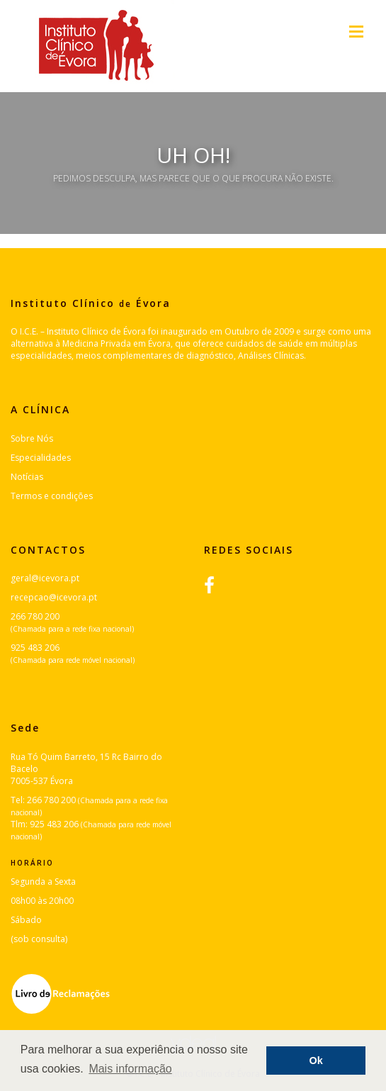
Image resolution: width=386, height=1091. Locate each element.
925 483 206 (35, 648)
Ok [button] (316, 1060)
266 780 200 (35, 616)
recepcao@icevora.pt (54, 597)
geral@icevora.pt (45, 578)
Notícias (27, 477)
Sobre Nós (32, 438)
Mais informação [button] (130, 1069)
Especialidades (41, 458)
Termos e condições (52, 496)
